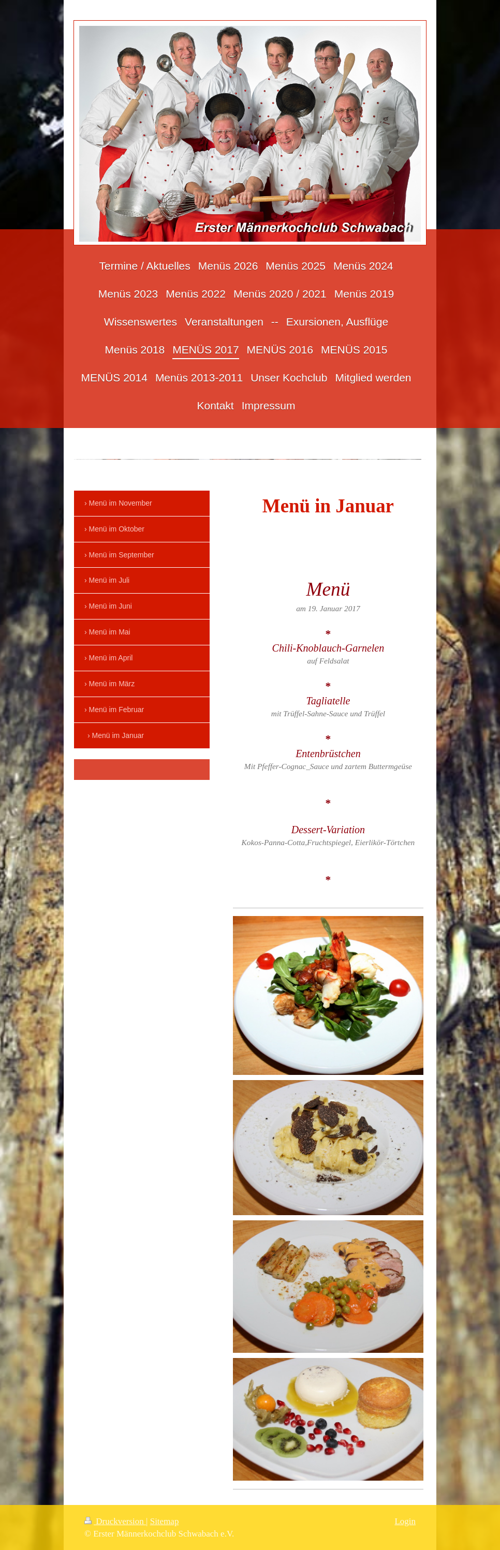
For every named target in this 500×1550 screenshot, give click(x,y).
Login (405, 1521)
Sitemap (164, 1521)
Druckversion (115, 1521)
